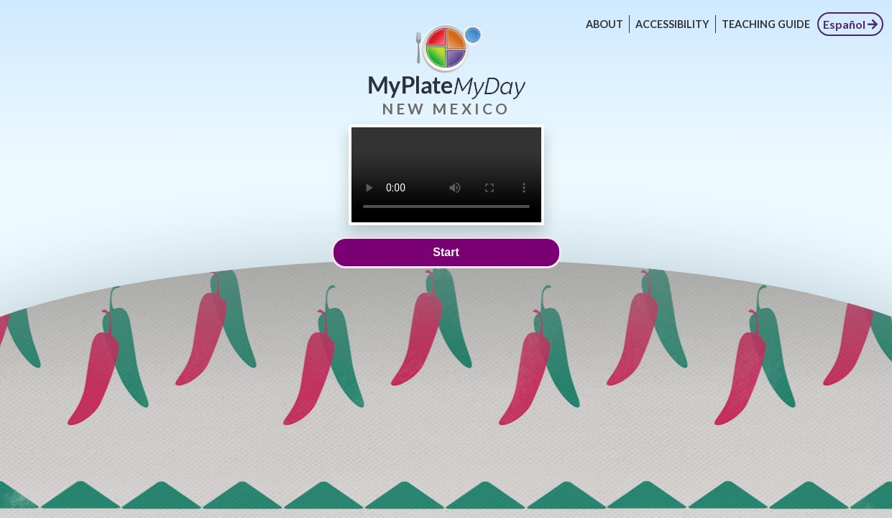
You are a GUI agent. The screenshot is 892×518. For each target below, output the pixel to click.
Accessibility (672, 24)
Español (850, 24)
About (604, 24)
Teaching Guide (766, 24)
